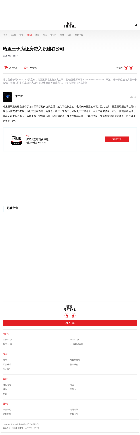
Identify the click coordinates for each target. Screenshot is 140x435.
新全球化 (74, 364)
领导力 (53, 35)
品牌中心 (79, 35)
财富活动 (7, 385)
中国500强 (74, 339)
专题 (69, 35)
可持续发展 (75, 360)
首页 (5, 35)
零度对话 (7, 364)
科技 (45, 35)
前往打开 (117, 139)
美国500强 (7, 344)
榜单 (29, 35)
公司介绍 (74, 409)
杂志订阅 (7, 409)
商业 (37, 35)
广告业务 (74, 414)
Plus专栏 (6, 369)
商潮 (5, 360)
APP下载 (69, 323)
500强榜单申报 (76, 344)
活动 (22, 35)
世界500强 (7, 339)
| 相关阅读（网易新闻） (77, 82)
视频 (62, 35)
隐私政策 (7, 414)
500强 (13, 35)
